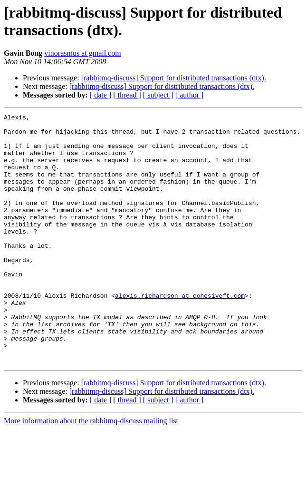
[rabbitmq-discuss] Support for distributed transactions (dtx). (173, 78)
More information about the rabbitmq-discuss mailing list (91, 471)
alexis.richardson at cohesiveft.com (180, 332)
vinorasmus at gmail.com (82, 53)
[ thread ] (127, 95)
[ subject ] (158, 95)
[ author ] (189, 95)
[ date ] (100, 95)
